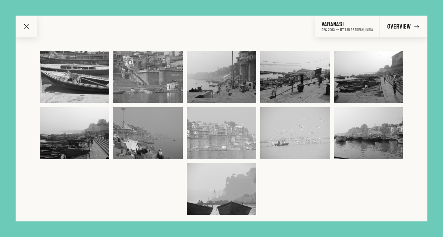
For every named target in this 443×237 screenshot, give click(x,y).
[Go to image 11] (221, 189)
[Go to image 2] (148, 77)
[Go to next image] (416, 26)
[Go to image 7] (148, 133)
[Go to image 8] (221, 133)
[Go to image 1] (74, 77)
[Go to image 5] (368, 77)
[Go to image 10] (368, 133)
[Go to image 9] (294, 133)
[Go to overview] (347, 26)
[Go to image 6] (74, 133)
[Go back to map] (26, 26)
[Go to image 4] (294, 77)
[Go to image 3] (221, 77)
